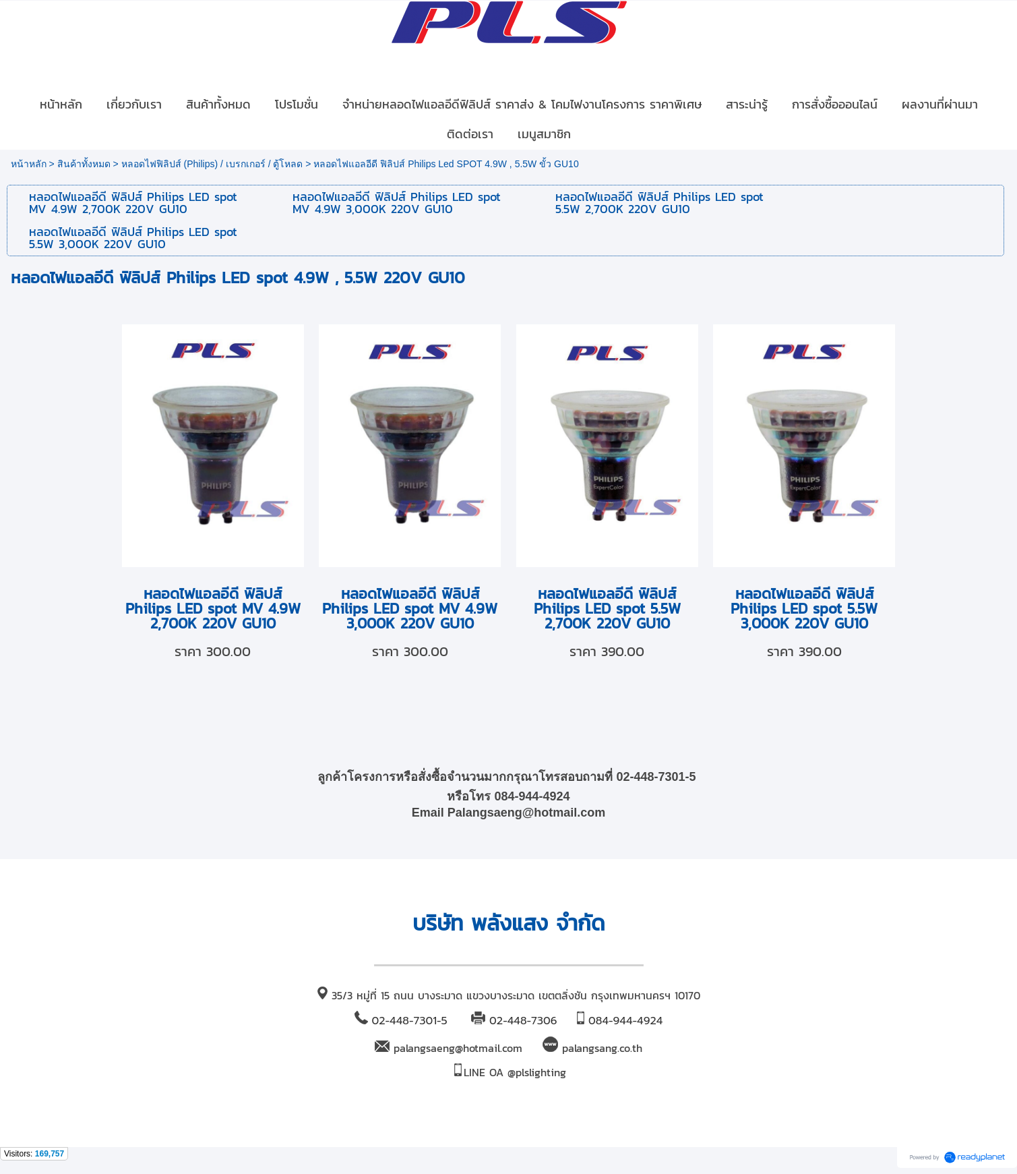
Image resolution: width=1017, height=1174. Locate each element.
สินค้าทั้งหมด (84, 163)
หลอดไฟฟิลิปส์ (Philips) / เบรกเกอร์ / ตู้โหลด (212, 163)
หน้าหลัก (29, 163)
